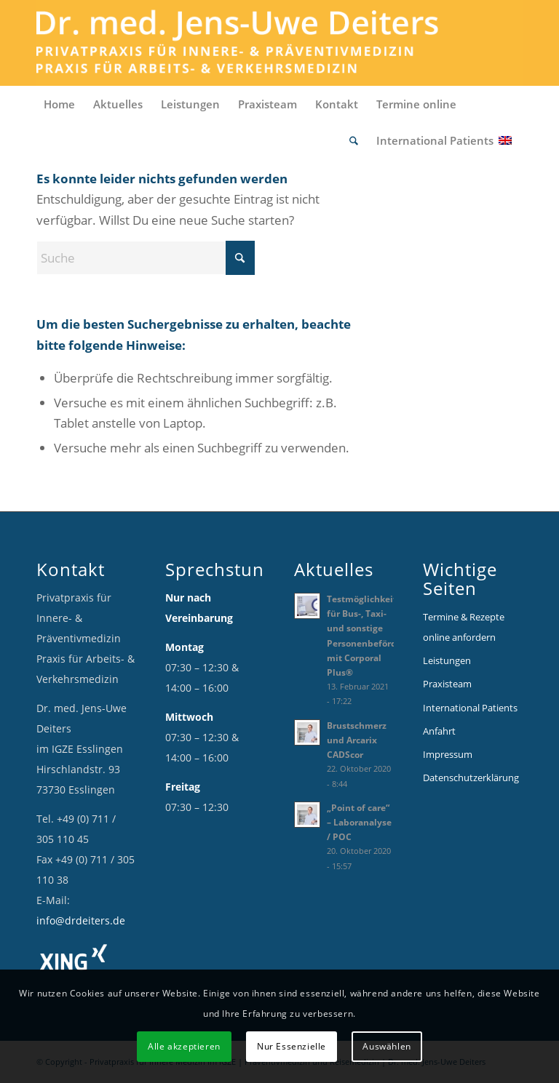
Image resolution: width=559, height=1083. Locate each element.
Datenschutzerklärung (471, 777)
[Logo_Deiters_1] (259, 43)
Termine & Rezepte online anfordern (463, 627)
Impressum (447, 754)
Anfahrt (439, 731)
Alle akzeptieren (184, 1046)
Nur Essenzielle (291, 1046)
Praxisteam (447, 683)
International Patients (470, 707)
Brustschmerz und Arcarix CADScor (356, 739)
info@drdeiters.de (80, 920)
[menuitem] (61, 104)
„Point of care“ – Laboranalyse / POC (359, 822)
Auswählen (386, 1046)
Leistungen (447, 660)
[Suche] (355, 140)
